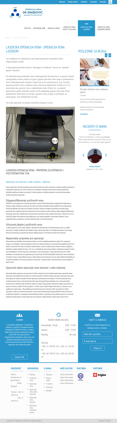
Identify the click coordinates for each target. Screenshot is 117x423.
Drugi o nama (73, 2)
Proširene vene (39, 28)
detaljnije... (84, 114)
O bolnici (84, 2)
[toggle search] (110, 2)
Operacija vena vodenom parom (103, 28)
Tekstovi (62, 2)
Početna (27, 28)
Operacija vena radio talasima (69, 28)
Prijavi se (97, 348)
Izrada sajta (101, 421)
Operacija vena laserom (87, 28)
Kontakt (103, 2)
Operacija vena (54, 28)
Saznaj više (19, 357)
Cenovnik (93, 2)
